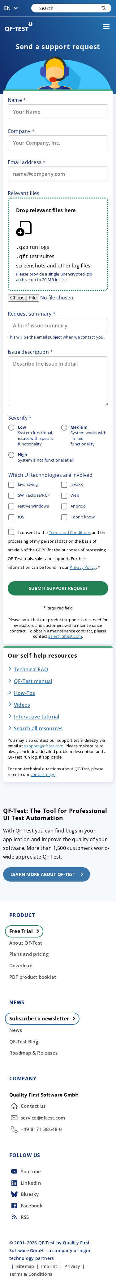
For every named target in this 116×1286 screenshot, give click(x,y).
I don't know (78, 516)
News (15, 1029)
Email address (24, 162)
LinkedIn (25, 1182)
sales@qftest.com (65, 635)
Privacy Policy (83, 566)
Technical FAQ (31, 668)
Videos (22, 703)
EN (12, 8)
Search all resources (38, 727)
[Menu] (106, 27)
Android (73, 505)
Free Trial (26, 930)
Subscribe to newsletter (44, 1017)
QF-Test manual (33, 680)
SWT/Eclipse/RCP (29, 494)
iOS (16, 516)
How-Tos (24, 691)
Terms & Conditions (30, 1273)
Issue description (28, 350)
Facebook (26, 1204)
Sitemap (25, 1265)
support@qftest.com (43, 744)
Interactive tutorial (36, 715)
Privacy (72, 1265)
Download (20, 964)
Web (70, 494)
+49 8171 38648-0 (35, 1128)
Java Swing (23, 483)
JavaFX (72, 483)
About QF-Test (25, 941)
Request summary (29, 312)
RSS (19, 1216)
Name (15, 100)
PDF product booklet (32, 976)
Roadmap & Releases (33, 1051)
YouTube (25, 1170)
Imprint (49, 1265)
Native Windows (28, 505)
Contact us (27, 1105)
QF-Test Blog (23, 1040)
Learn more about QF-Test (49, 873)
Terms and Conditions (70, 531)
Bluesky (24, 1192)
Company (19, 131)
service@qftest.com (37, 1116)
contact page (43, 773)
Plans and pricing (29, 953)
